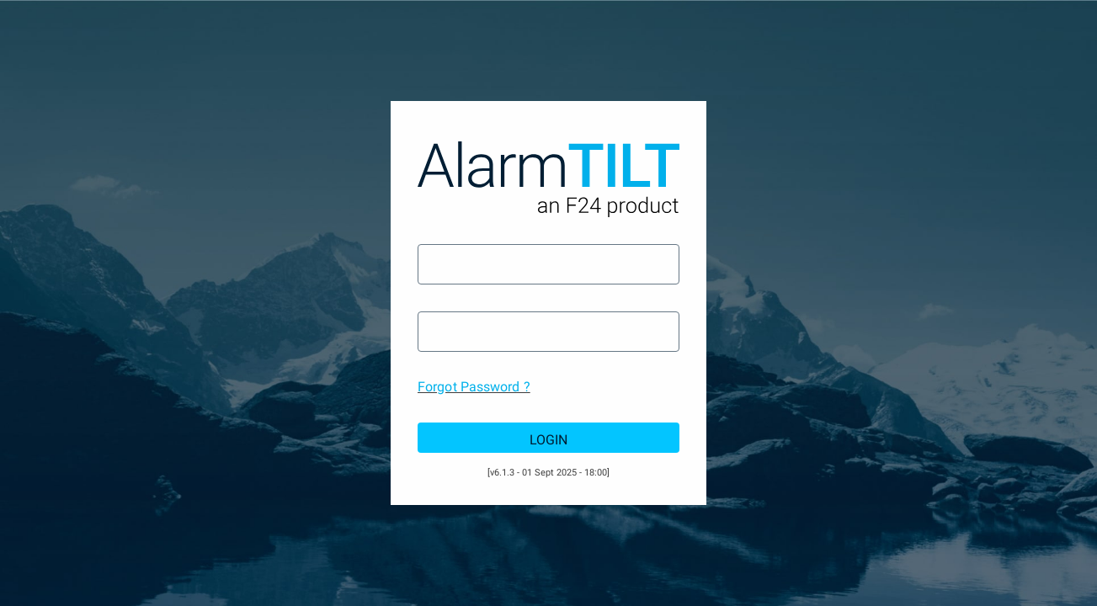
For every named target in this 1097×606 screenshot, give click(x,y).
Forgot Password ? (474, 387)
